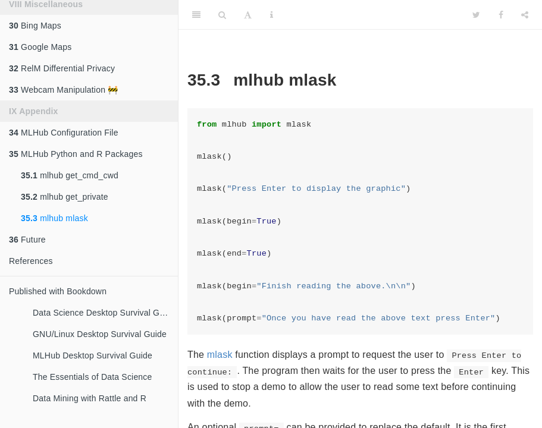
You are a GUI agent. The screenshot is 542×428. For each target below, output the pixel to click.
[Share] (524, 15)
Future (27, 239)
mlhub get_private (64, 197)
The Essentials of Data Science (92, 377)
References (31, 261)
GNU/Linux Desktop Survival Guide (100, 334)
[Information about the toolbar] (271, 15)
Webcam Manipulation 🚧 (63, 90)
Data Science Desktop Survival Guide (104, 312)
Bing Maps (35, 25)
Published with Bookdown (57, 291)
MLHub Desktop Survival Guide (92, 355)
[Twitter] (476, 15)
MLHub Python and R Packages (76, 154)
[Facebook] (501, 15)
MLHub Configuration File (63, 132)
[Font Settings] (248, 15)
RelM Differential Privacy (62, 68)
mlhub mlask (54, 218)
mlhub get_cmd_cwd (69, 175)
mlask (220, 355)
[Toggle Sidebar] (196, 15)
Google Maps (40, 47)
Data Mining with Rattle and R (89, 398)
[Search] (222, 15)
